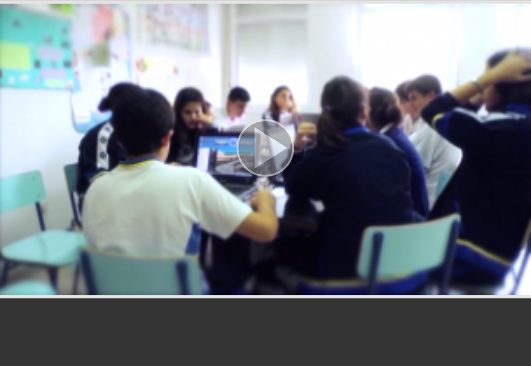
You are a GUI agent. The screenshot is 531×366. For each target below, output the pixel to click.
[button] (265, 149)
